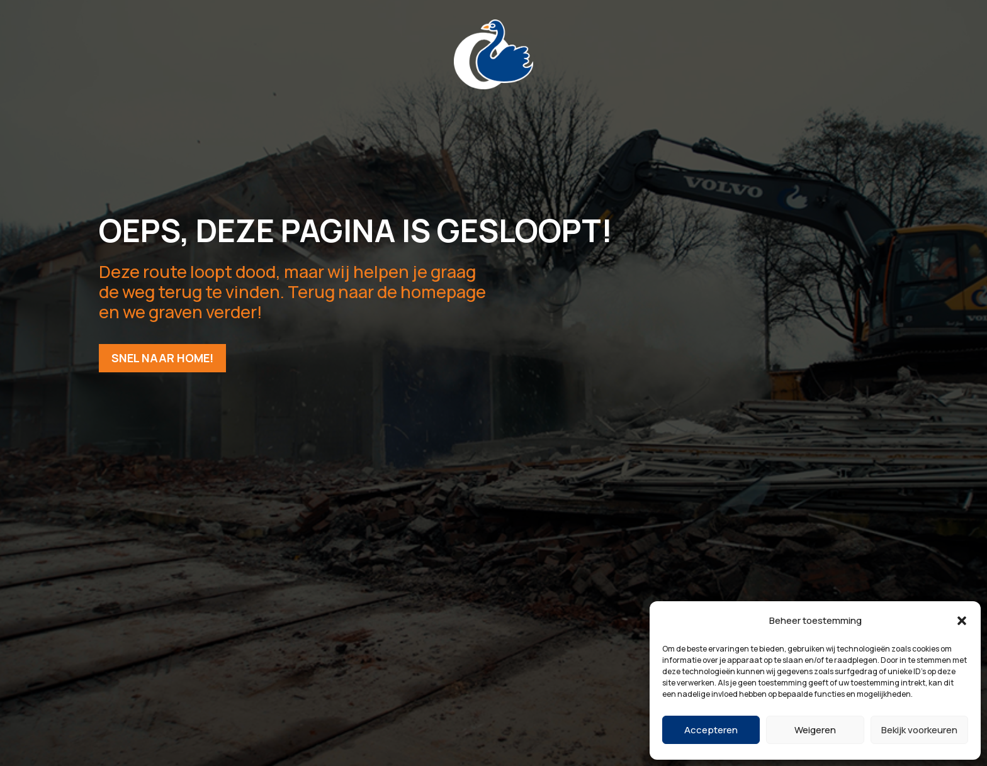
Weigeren (815, 729)
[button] (962, 620)
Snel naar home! (162, 357)
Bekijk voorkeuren (919, 729)
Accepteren (711, 729)
